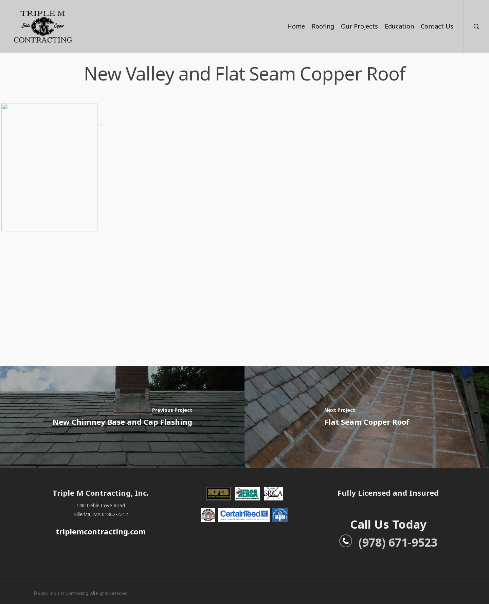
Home (296, 26)
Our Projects (359, 26)
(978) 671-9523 (388, 542)
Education (399, 26)
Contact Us (437, 26)
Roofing (323, 26)
